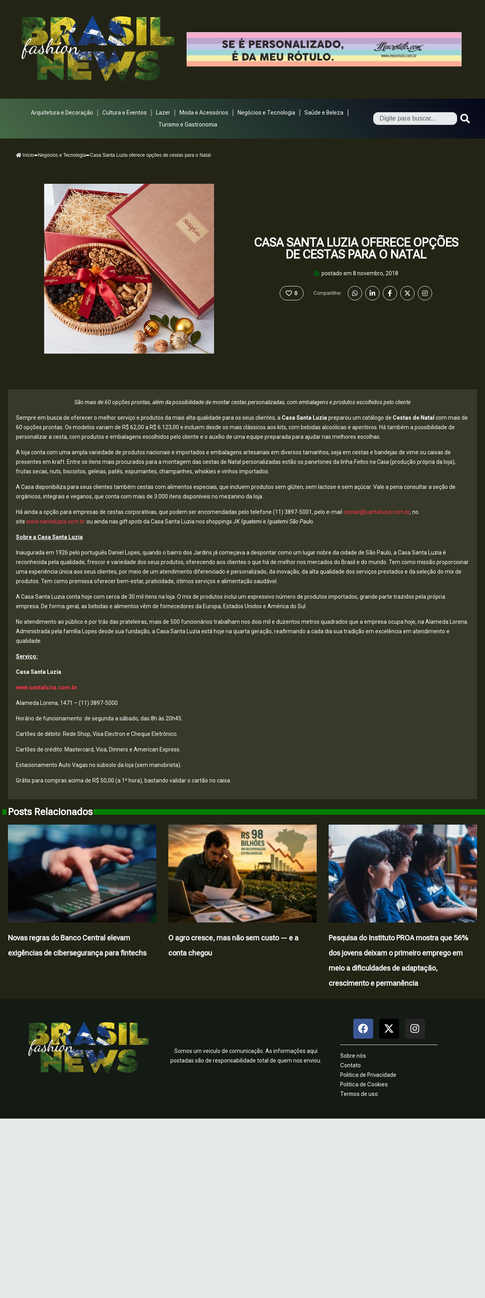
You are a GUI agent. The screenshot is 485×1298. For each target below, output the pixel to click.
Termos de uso (359, 1094)
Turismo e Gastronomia (187, 124)
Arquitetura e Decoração (62, 112)
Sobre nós (353, 1056)
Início (25, 155)
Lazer (163, 112)
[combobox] (415, 118)
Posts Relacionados (50, 811)
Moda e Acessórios (203, 112)
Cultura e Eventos (124, 112)
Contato (350, 1065)
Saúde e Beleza (323, 112)
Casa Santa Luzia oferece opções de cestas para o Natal (356, 248)
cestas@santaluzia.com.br (376, 512)
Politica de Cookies (364, 1084)
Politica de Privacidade (368, 1075)
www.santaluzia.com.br (55, 521)
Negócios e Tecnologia (266, 112)
